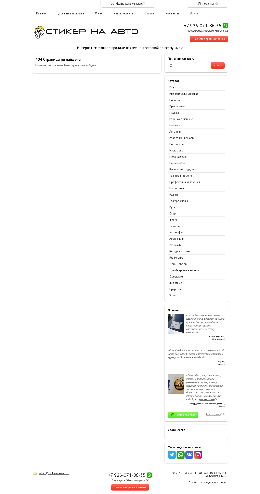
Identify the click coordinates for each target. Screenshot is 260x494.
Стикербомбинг (178, 201)
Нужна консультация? (130, 3)
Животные (175, 283)
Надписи (174, 125)
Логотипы (175, 131)
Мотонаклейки (178, 157)
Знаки (172, 295)
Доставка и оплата (71, 13)
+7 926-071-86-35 (202, 25)
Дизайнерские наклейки (184, 270)
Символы (175, 226)
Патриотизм (176, 188)
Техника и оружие (180, 175)
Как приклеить (123, 13)
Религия (174, 194)
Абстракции (176, 238)
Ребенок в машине (181, 119)
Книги (172, 87)
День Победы (178, 264)
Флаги (173, 220)
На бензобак (177, 163)
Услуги (194, 13)
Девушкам (176, 276)
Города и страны (179, 251)
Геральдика (176, 257)
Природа (175, 289)
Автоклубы (176, 245)
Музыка (174, 112)
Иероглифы (176, 144)
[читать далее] (207, 399)
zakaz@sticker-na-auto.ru (54, 473)
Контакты (172, 13)
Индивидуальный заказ (183, 94)
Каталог (41, 13)
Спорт (173, 213)
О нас (99, 13)
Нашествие (176, 150)
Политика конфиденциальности (207, 482)
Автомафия (176, 232)
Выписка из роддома (182, 169)
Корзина (208, 3)
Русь (172, 207)
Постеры (174, 100)
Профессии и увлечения (184, 182)
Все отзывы (213, 414)
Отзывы (149, 13)
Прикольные (177, 106)
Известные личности (181, 138)
